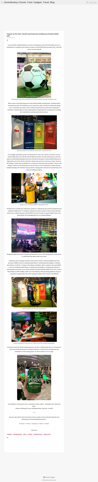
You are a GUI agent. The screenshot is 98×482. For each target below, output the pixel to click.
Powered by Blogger (49, 477)
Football (30, 434)
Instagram (35, 423)
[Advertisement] (34, 463)
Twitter (28, 423)
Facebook (47, 351)
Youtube (47, 423)
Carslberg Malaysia (17, 434)
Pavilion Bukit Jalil (38, 434)
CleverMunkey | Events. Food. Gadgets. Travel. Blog (29, 2)
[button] (7, 40)
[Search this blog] (90, 2)
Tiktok (41, 423)
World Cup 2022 (47, 434)
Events (24, 434)
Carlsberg (9, 434)
